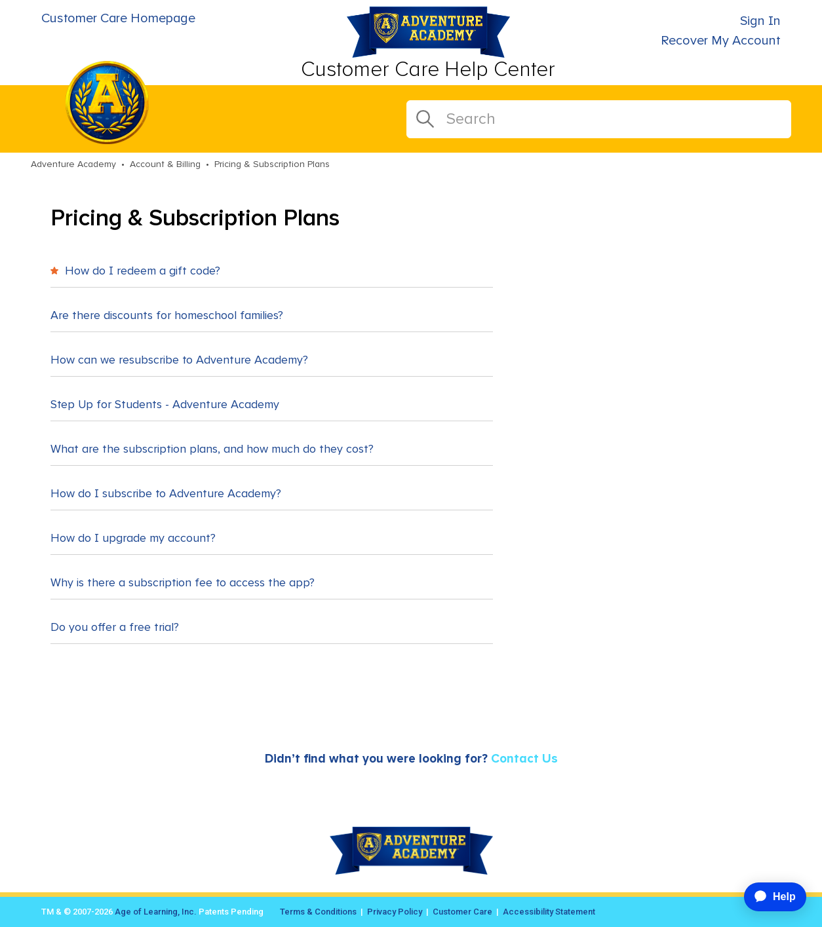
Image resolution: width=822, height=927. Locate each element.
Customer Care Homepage (118, 18)
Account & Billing (165, 164)
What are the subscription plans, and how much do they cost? (212, 449)
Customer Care (462, 912)
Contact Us (524, 759)
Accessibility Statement (549, 912)
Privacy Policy (394, 912)
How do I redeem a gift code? (135, 271)
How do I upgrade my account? (133, 538)
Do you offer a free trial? (114, 628)
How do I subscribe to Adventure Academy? (165, 494)
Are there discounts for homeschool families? (166, 316)
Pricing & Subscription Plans (272, 164)
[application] (770, 897)
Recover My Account (721, 40)
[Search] (598, 119)
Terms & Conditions (318, 912)
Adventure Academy (73, 164)
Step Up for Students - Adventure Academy (164, 405)
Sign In (760, 21)
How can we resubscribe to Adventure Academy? (179, 360)
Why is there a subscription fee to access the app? (182, 583)
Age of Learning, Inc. (156, 912)
